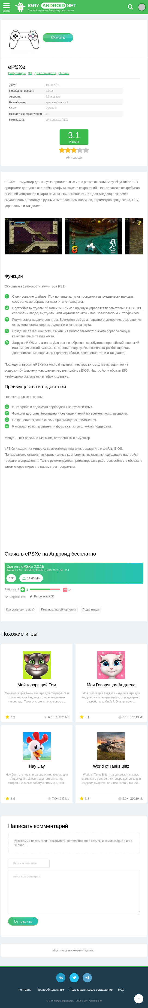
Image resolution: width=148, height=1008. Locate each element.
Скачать (58, 38)
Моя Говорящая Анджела (111, 685)
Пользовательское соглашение (91, 989)
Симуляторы (17, 73)
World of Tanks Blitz (111, 766)
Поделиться (90, 609)
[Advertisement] (43, 513)
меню (6, 6)
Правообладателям (50, 989)
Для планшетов (45, 73)
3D (30, 73)
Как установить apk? (20, 609)
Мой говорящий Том (37, 685)
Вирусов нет (15, 597)
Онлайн (64, 73)
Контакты (24, 989)
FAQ (121, 989)
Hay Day (37, 766)
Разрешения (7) (41, 596)
